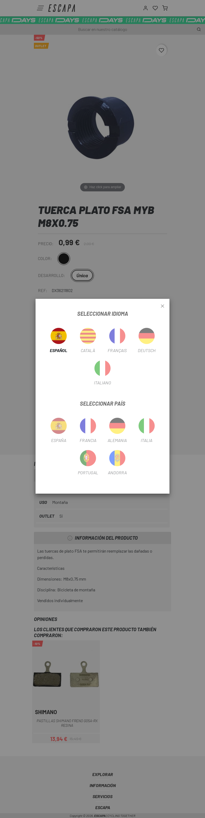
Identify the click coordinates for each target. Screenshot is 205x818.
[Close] (162, 306)
